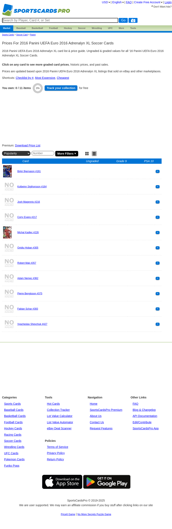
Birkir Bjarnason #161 (29, 171)
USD (105, 2)
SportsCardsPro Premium (106, 409)
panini (33, 35)
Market (6, 28)
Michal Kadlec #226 (28, 232)
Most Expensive (45, 77)
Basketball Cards (15, 416)
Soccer (82, 28)
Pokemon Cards (14, 459)
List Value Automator (60, 422)
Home (93, 403)
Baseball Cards (13, 409)
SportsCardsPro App (146, 428)
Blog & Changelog (144, 409)
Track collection (61, 88)
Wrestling (97, 28)
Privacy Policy (56, 453)
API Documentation (145, 416)
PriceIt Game (68, 514)
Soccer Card (22, 35)
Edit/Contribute (142, 422)
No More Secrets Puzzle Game (94, 514)
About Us (96, 416)
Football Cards (13, 422)
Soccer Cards (12, 440)
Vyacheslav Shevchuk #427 (32, 324)
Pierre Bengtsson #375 (29, 293)
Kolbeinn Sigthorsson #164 (32, 186)
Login (168, 2)
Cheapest (63, 77)
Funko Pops (11, 465)
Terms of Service (57, 447)
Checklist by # (24, 77)
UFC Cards (11, 453)
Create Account (147, 2)
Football (53, 28)
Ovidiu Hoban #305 (27, 247)
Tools (133, 28)
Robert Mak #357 (26, 263)
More (121, 28)
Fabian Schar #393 (27, 308)
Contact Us (97, 422)
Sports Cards (8, 35)
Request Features (101, 428)
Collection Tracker (58, 409)
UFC (110, 28)
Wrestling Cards (14, 447)
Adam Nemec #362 (27, 278)
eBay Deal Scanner (59, 428)
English (117, 2)
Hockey (68, 28)
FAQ (135, 403)
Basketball (37, 28)
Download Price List (27, 145)
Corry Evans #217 (27, 217)
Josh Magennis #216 (28, 201)
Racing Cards (12, 434)
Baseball (21, 28)
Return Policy (55, 459)
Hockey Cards (13, 428)
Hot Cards (53, 403)
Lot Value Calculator (59, 416)
